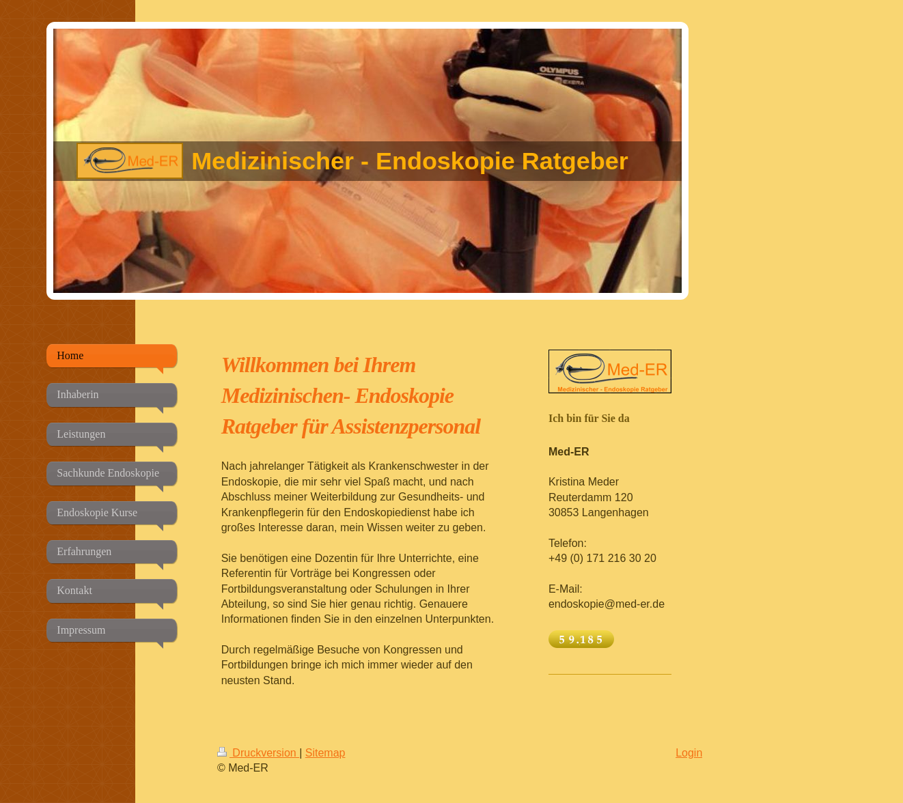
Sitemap (325, 753)
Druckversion (258, 753)
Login (689, 753)
